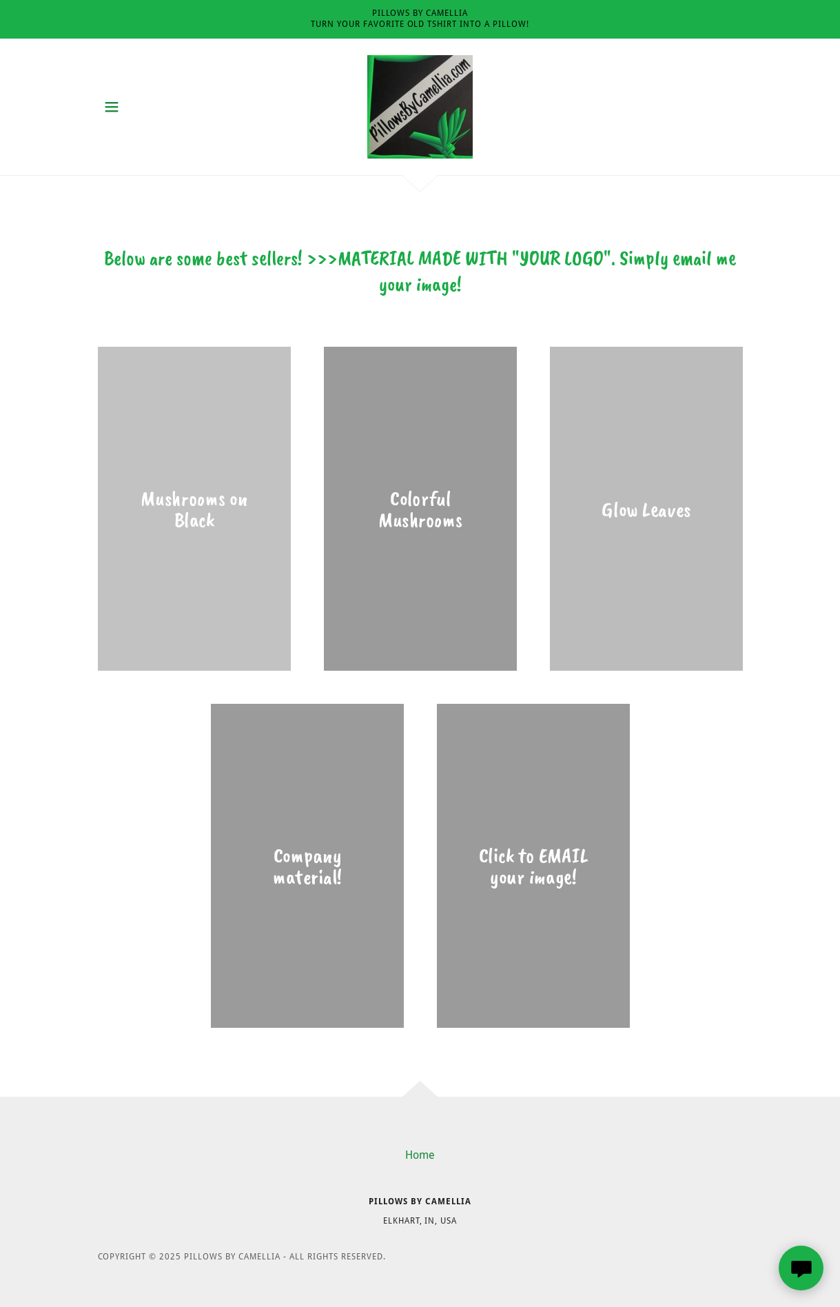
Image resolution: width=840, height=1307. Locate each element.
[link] (420, 105)
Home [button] (420, 1155)
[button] (111, 107)
